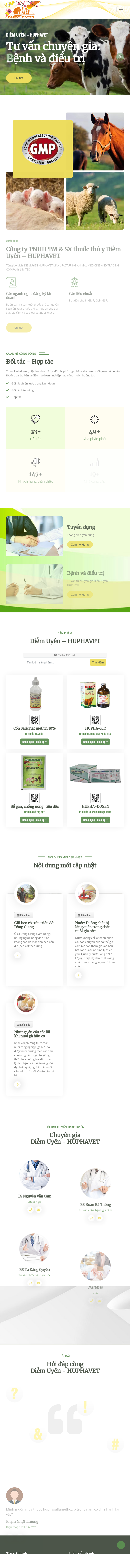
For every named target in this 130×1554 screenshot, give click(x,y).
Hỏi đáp (65, 1374)
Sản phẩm (65, 670)
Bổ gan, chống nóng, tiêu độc (34, 876)
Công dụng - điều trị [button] (34, 811)
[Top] (121, 1545)
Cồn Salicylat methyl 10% (34, 798)
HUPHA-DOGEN (95, 876)
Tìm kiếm (98, 699)
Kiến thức (23, 1005)
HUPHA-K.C (95, 798)
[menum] (121, 9)
